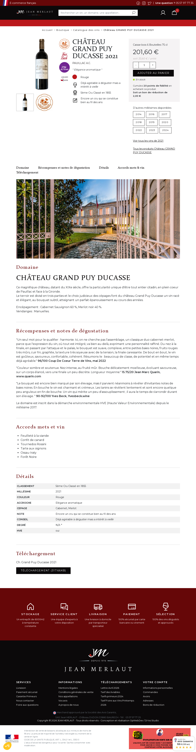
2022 (139, 130)
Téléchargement (27, 172)
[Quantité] (144, 65)
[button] (7, 746)
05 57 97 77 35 (184, 2)
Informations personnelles (158, 688)
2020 (165, 122)
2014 (139, 114)
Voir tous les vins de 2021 (148, 140)
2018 (139, 122)
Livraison (21, 688)
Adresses (148, 700)
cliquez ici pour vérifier (130, 712)
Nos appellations (67, 696)
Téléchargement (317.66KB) (43, 570)
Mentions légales (68, 688)
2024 (165, 130)
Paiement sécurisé (27, 692)
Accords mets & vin (131, 167)
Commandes (150, 692)
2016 (152, 114)
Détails (104, 167)
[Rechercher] (98, 13)
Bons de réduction (153, 705)
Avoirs (146, 696)
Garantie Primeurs (26, 696)
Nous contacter (25, 700)
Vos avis (62, 700)
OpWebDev (136, 720)
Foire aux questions (27, 705)
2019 (152, 122)
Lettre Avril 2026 (110, 688)
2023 (152, 130)
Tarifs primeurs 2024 (112, 696)
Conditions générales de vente (76, 692)
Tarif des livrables (110, 692)
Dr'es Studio (152, 720)
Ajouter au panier (153, 73)
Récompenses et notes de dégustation (64, 167)
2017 (164, 114)
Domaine (22, 167)
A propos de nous (68, 705)
